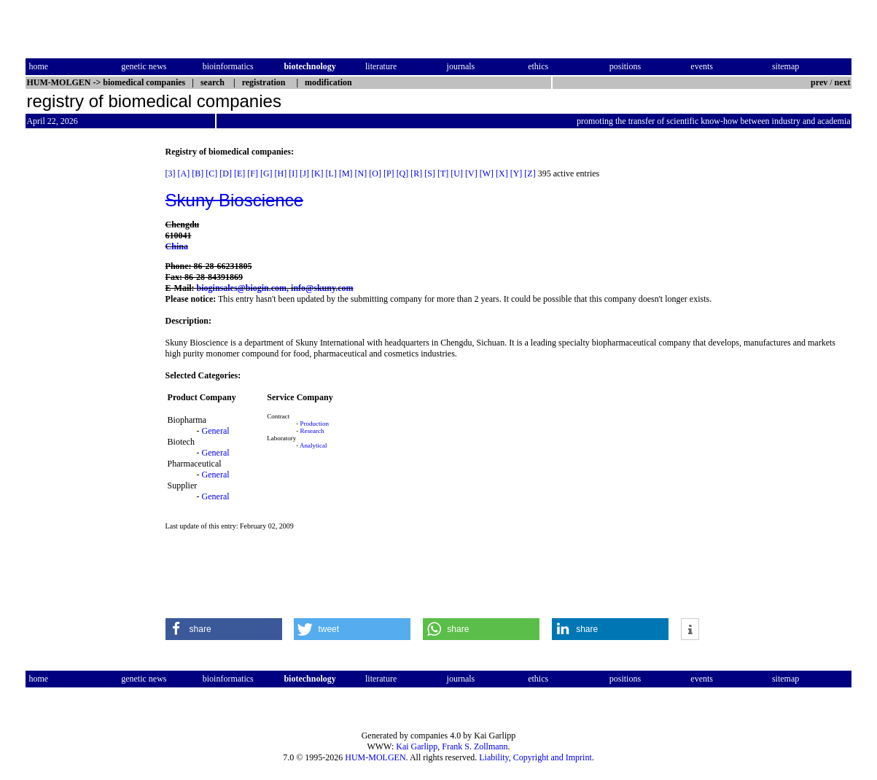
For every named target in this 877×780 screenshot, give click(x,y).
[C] (211, 173)
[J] (304, 173)
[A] (184, 173)
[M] (346, 173)
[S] (429, 173)
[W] (487, 173)
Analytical (313, 445)
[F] (252, 173)
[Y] (516, 173)
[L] (331, 173)
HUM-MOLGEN (375, 757)
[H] (281, 173)
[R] (416, 173)
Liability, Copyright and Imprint (535, 757)
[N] (361, 173)
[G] (266, 173)
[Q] (403, 173)
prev (819, 82)
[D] (225, 173)
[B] (197, 173)
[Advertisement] (86, 365)
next (843, 82)
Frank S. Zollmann (474, 746)
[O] (375, 173)
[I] (293, 173)
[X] (502, 173)
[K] (317, 173)
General (216, 431)
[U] (457, 173)
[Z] (529, 173)
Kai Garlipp (416, 746)
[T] (442, 173)
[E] (239, 173)
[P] (388, 173)
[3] (170, 173)
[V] (471, 173)
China (176, 246)
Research (312, 430)
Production (315, 423)
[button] (223, 629)
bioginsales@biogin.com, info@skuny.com (275, 288)
